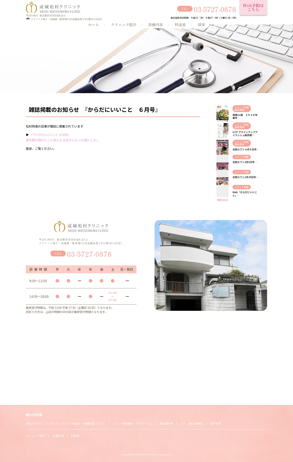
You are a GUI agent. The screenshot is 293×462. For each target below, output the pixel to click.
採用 (201, 24)
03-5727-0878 (215, 9)
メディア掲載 (242, 107)
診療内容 (155, 24)
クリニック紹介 (123, 24)
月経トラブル (34, 423)
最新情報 (239, 109)
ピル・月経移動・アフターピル (132, 423)
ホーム (93, 24)
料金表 (180, 24)
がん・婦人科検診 (191, 423)
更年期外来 (166, 423)
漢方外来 (215, 423)
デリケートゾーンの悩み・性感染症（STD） (78, 423)
